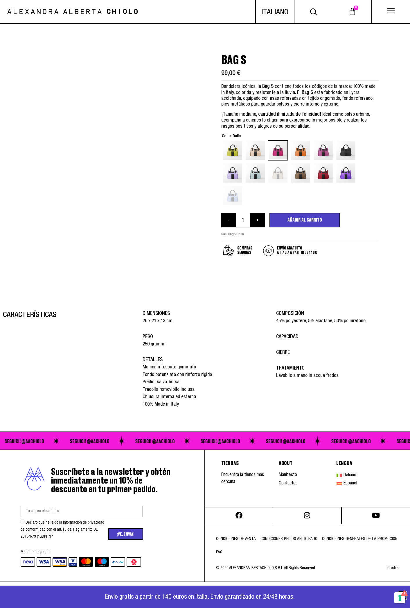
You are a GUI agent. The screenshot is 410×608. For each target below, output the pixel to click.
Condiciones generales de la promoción (360, 539)
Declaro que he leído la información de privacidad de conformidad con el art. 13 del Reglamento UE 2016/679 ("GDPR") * (62, 530)
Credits (393, 568)
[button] (391, 11)
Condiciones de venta (236, 539)
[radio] (232, 150)
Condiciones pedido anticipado (288, 539)
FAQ (219, 552)
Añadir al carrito (304, 220)
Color (226, 136)
